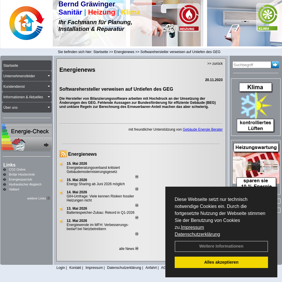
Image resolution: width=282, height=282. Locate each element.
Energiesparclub (20, 179)
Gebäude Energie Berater (203, 129)
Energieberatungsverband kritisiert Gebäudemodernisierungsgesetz (93, 170)
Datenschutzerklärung (197, 234)
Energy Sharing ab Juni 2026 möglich (96, 184)
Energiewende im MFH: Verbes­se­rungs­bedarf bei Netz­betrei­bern (98, 227)
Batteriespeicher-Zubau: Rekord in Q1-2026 (101, 213)
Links (9, 164)
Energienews (82, 154)
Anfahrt (151, 268)
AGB (164, 268)
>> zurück (215, 64)
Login (61, 268)
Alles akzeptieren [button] (221, 262)
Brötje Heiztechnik (22, 174)
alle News (128, 249)
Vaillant (14, 189)
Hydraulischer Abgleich (25, 184)
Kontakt (75, 268)
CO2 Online (17, 169)
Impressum (192, 227)
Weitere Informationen (221, 246)
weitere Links (38, 198)
